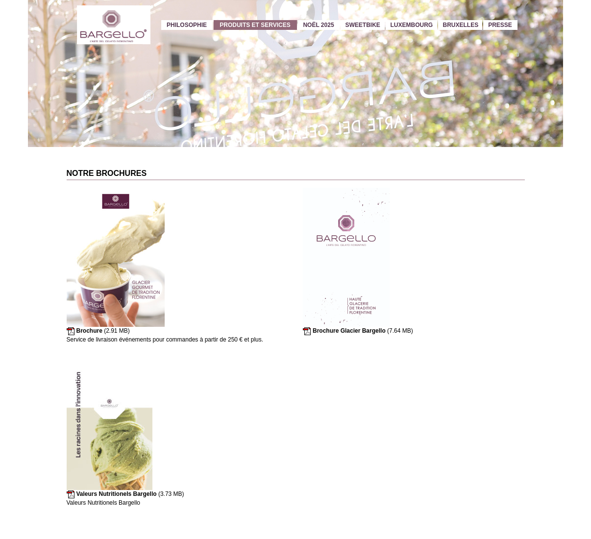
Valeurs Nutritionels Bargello (116, 493)
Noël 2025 (318, 25)
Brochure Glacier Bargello (349, 330)
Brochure (89, 330)
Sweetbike (362, 25)
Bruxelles (461, 25)
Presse (500, 25)
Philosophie (187, 25)
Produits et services (255, 25)
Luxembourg (412, 25)
